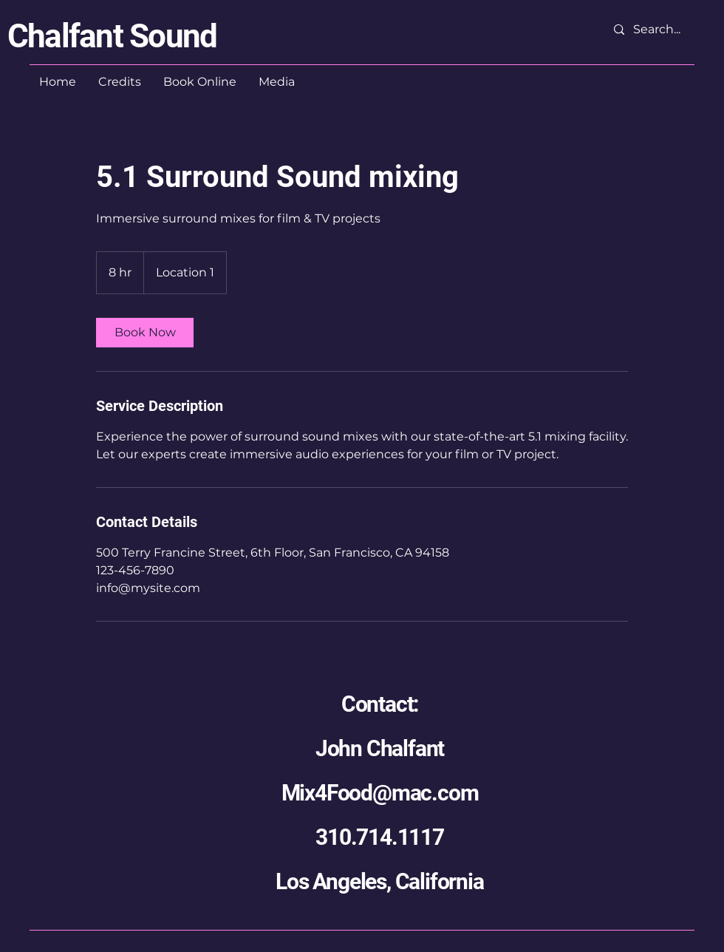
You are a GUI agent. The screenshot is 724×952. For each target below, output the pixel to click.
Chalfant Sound (111, 36)
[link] (145, 332)
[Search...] (659, 30)
